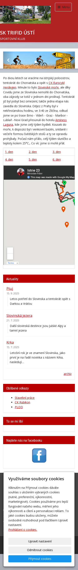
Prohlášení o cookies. (22, 530)
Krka (10, 342)
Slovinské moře (48, 87)
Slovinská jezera (19, 315)
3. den (57, 152)
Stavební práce (25, 398)
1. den (9, 152)
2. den (33, 152)
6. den (57, 159)
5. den (33, 159)
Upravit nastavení (40, 541)
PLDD (19, 407)
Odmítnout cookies (40, 550)
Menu (63, 7)
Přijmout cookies (39, 559)
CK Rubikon (22, 402)
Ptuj (9, 288)
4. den (9, 159)
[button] (8, 60)
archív (68, 374)
